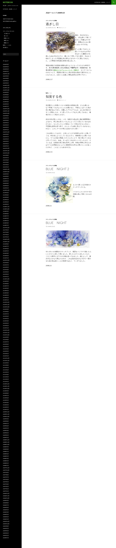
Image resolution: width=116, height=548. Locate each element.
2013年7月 (6, 314)
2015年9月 (6, 262)
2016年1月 (6, 258)
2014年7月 (6, 286)
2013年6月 (6, 316)
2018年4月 (6, 223)
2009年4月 (6, 430)
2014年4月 (6, 293)
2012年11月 (6, 332)
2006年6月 (6, 507)
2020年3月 (6, 185)
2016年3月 (6, 255)
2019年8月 (6, 195)
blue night (56, 223)
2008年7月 (6, 451)
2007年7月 (6, 477)
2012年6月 (6, 344)
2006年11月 (6, 496)
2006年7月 (6, 505)
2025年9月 (6, 76)
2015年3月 (6, 272)
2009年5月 (6, 428)
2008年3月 (6, 461)
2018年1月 (6, 225)
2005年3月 (6, 530)
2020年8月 (6, 176)
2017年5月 (6, 230)
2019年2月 (6, 204)
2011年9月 (6, 363)
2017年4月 (6, 232)
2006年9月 (6, 500)
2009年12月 (6, 412)
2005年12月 (6, 521)
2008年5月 (6, 456)
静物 (55, 20)
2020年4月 (6, 183)
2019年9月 (6, 192)
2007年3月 (6, 486)
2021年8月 (6, 155)
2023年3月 (6, 125)
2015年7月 (6, 265)
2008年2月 (6, 463)
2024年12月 (6, 85)
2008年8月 (6, 449)
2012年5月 (6, 346)
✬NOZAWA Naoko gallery (9, 21)
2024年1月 (6, 106)
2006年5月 (6, 509)
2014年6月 (6, 288)
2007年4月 (6, 484)
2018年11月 (6, 206)
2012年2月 (6, 353)
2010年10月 (6, 388)
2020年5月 (6, 181)
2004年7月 (6, 537)
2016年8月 (6, 244)
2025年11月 (6, 73)
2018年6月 (6, 218)
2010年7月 (6, 395)
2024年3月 (6, 104)
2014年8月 (6, 283)
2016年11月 (6, 241)
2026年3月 (6, 66)
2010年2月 (6, 407)
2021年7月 (6, 157)
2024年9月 (6, 92)
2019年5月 (6, 199)
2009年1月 (6, 437)
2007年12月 (6, 468)
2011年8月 (6, 365)
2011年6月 (6, 370)
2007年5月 (6, 482)
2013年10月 (6, 307)
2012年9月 (6, 337)
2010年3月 (6, 405)
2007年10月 (6, 470)
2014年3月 (6, 295)
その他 (5, 33)
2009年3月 (6, 433)
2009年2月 (6, 435)
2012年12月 (6, 330)
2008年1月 (6, 465)
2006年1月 (6, 519)
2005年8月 (6, 526)
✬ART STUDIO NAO (8, 19)
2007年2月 (6, 489)
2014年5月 (6, 290)
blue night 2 (57, 169)
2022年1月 (6, 146)
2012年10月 (6, 335)
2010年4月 (6, 402)
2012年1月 (6, 356)
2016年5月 (6, 251)
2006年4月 (6, 512)
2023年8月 (6, 115)
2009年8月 (6, 421)
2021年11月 (6, 150)
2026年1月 (6, 71)
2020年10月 (6, 171)
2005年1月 (6, 535)
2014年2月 (6, 297)
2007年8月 (6, 475)
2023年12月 (6, 108)
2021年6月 (6, 160)
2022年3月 (6, 141)
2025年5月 (6, 80)
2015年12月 (6, 260)
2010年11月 (6, 386)
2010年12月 (6, 384)
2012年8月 (6, 339)
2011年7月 (6, 367)
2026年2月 (6, 69)
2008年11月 (6, 442)
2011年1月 (6, 381)
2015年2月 (6, 274)
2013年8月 (6, 311)
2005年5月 (6, 528)
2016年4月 (6, 253)
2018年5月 (6, 220)
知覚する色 (54, 96)
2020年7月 (6, 178)
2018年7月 (6, 216)
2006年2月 (6, 516)
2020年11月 (6, 169)
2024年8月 (6, 94)
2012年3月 (6, 351)
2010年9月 (6, 391)
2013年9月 (6, 309)
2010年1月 (6, 409)
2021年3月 (6, 164)
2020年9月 (6, 174)
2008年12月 (6, 440)
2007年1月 (6, 491)
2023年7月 (6, 118)
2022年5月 (6, 139)
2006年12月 (6, 493)
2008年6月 (6, 454)
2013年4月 (6, 321)
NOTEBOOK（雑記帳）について (102, 2)
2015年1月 (6, 276)
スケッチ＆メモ (50, 20)
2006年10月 (6, 498)
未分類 (4, 47)
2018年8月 (6, 213)
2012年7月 (6, 342)
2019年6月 (6, 197)
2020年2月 (6, 188)
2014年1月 (6, 300)
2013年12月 (6, 302)
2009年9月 (6, 419)
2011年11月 (6, 360)
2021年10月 (6, 153)
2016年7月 (6, 246)
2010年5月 (6, 400)
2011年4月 (6, 374)
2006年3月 (6, 514)
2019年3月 (6, 202)
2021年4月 (6, 162)
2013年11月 (6, 304)
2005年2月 (6, 533)
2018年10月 (6, 209)
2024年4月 (6, 101)
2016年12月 (6, 239)
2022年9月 (6, 134)
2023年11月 (6, 111)
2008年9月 (6, 447)
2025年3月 (6, 83)
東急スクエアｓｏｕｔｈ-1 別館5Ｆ (66, 70)
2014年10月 (6, 279)
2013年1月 (6, 328)
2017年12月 (6, 227)
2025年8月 (6, 78)
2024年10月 (6, 90)
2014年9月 (6, 281)
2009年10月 (6, 416)
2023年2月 (6, 127)
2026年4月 (6, 64)
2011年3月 (6, 377)
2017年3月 (6, 234)
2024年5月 (6, 99)
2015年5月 (6, 267)
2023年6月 (6, 120)
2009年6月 (6, 426)
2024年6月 (6, 97)
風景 (5, 40)
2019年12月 (6, 190)
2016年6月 (6, 248)
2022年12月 (6, 132)
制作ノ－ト (49, 93)
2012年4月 (6, 349)
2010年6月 (6, 398)
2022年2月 (6, 143)
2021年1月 (6, 167)
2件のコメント (62, 27)
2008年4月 (6, 458)
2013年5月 (6, 318)
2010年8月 (6, 393)
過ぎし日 (52, 24)
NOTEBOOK (8, 2)
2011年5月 (6, 372)
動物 (5, 43)
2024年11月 (6, 87)
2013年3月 (6, 323)
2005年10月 (6, 523)
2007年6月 (6, 479)
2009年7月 (6, 423)
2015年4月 (6, 269)
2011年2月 (6, 379)
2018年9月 (6, 211)
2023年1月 (6, 129)
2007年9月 (6, 472)
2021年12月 (6, 148)
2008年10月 (6, 444)
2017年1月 (6, 237)
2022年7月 (6, 136)
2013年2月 (6, 325)
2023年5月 (6, 122)
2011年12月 (6, 358)
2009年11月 (6, 414)
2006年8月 (6, 502)
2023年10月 (6, 113)
